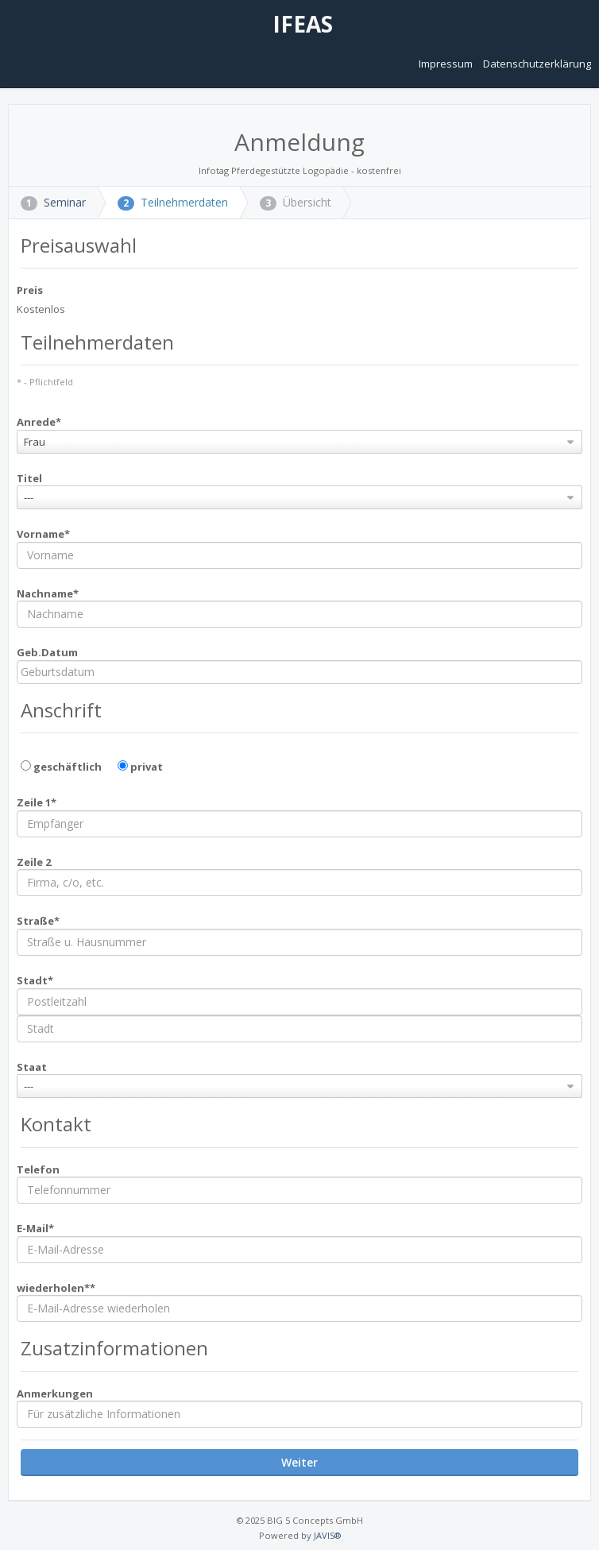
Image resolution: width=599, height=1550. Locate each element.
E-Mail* (35, 1228)
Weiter (299, 1462)
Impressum (447, 63)
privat (140, 767)
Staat (32, 1067)
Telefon (38, 1169)
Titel (29, 478)
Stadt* (35, 980)
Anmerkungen (55, 1393)
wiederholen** (56, 1288)
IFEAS (300, 24)
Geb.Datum (47, 652)
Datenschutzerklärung (537, 63)
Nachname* (48, 593)
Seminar (53, 202)
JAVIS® (327, 1535)
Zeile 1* (36, 802)
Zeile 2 (34, 862)
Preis (30, 290)
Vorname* (43, 534)
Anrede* (39, 422)
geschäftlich (61, 767)
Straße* (38, 921)
